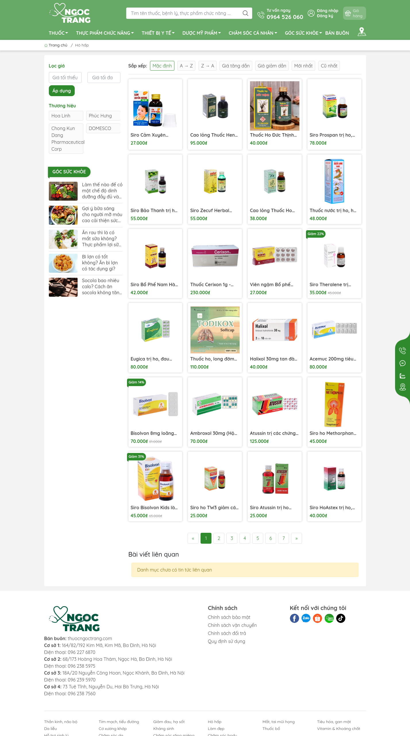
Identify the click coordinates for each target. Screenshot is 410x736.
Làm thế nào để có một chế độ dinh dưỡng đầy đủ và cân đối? (102, 191)
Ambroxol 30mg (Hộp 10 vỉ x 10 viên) (213, 433)
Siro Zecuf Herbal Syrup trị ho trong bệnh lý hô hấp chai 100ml (211, 211)
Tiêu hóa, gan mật (334, 721)
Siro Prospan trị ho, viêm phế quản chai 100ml (331, 135)
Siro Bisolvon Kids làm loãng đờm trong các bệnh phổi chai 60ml (155, 508)
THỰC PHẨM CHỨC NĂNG (106, 34)
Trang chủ (56, 45)
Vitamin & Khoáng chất (338, 728)
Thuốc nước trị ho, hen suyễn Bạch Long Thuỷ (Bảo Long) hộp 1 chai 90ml (334, 211)
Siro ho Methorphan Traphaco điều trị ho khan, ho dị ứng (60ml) (332, 433)
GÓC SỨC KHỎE (305, 34)
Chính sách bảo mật (229, 617)
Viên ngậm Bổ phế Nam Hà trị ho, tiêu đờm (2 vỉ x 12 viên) (271, 285)
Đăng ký (325, 15)
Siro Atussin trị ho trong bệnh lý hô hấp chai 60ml (273, 508)
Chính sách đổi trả (227, 633)
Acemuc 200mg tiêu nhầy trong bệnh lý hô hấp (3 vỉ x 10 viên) (334, 359)
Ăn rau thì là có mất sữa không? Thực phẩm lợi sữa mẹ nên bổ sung (102, 239)
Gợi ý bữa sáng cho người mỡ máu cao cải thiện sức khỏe (102, 215)
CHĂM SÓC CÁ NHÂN (254, 34)
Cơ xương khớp (113, 728)
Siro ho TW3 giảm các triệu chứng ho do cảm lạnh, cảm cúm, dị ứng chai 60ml (214, 508)
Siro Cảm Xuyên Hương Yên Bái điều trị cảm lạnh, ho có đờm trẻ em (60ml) (155, 135)
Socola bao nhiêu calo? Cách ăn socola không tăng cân (102, 287)
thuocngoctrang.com (90, 638)
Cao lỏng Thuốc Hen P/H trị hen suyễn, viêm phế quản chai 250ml (212, 135)
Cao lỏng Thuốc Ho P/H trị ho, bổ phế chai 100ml (271, 211)
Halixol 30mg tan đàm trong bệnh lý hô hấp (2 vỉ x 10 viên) (274, 359)
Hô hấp (215, 721)
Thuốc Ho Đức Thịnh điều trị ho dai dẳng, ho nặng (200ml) (272, 135)
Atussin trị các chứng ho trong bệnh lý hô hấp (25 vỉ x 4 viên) (273, 433)
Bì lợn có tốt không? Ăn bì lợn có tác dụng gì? (100, 263)
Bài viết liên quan (153, 554)
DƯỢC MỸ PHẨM (203, 34)
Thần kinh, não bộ (61, 721)
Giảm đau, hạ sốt (169, 721)
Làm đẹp (216, 728)
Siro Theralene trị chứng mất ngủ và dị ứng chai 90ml (332, 285)
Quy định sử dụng (226, 641)
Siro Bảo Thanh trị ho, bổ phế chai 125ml (155, 211)
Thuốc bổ (271, 728)
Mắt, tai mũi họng (279, 721)
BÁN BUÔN (337, 33)
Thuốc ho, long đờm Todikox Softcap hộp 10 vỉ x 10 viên (213, 359)
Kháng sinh (163, 728)
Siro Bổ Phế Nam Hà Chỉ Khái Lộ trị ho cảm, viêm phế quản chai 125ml (153, 285)
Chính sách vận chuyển (232, 625)
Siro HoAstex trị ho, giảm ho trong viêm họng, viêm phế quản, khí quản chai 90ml (333, 508)
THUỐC (60, 34)
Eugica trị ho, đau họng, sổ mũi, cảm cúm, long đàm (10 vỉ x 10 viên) (155, 359)
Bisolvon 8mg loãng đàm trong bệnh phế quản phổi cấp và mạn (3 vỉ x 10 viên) (153, 433)
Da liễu (50, 728)
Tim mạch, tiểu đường (119, 721)
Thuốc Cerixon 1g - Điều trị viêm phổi (210, 285)
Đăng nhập (327, 10)
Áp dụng (62, 91)
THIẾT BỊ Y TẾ (160, 34)
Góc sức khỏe (69, 172)
